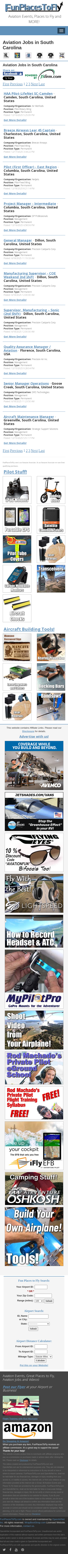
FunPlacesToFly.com (11, 1519)
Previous (16, 84)
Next (34, 84)
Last (41, 84)
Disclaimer (36, 1514)
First (6, 84)
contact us (28, 1526)
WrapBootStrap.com (35, 1522)
